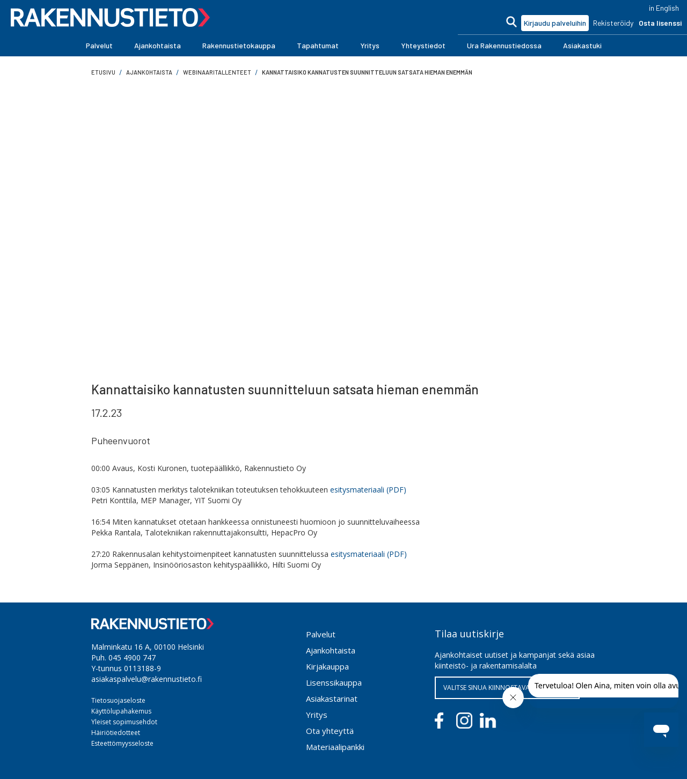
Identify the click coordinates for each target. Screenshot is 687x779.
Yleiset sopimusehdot (124, 721)
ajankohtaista (149, 72)
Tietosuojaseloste (118, 700)
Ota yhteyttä (330, 730)
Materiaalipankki (335, 746)
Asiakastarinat (331, 698)
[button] (99, 45)
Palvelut (320, 634)
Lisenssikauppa (334, 682)
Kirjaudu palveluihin (555, 22)
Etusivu (103, 72)
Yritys (316, 714)
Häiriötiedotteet (115, 732)
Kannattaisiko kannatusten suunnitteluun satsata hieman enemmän (367, 72)
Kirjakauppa (327, 666)
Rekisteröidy (613, 22)
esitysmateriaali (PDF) (368, 489)
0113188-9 (142, 668)
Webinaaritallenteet (217, 72)
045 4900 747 (132, 657)
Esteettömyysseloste (122, 743)
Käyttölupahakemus (121, 711)
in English (664, 7)
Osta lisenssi (660, 22)
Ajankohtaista (330, 650)
